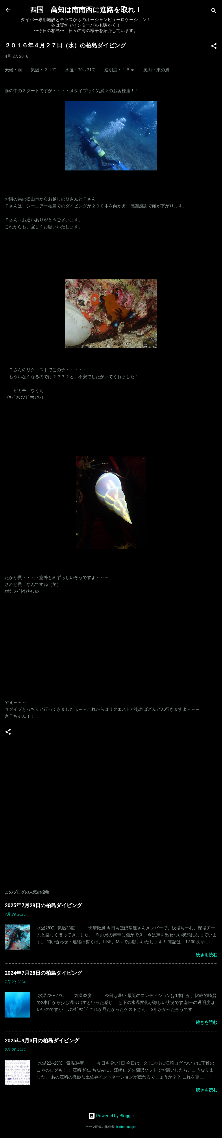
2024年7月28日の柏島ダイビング (43, 973)
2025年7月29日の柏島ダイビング (43, 905)
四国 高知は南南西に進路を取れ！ (86, 10)
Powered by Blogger (111, 1115)
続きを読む (206, 954)
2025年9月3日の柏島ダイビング (42, 1040)
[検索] (213, 12)
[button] (213, 46)
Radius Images (126, 1127)
